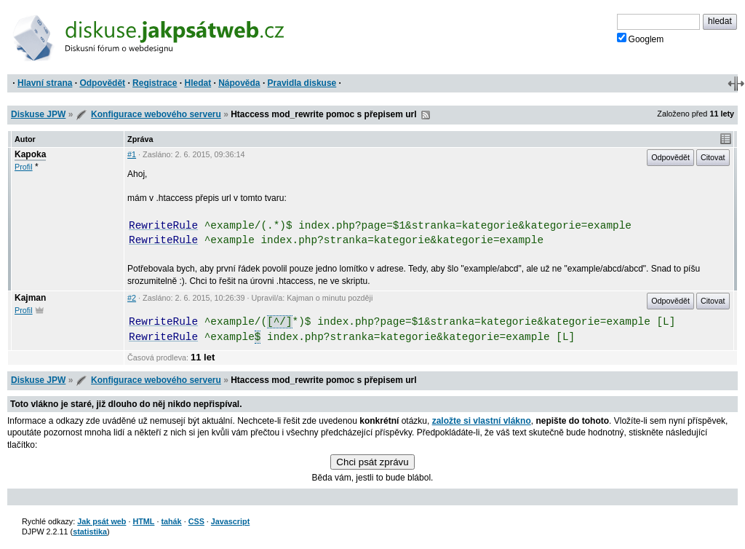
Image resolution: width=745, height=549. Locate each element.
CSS (196, 521)
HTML (143, 521)
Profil (24, 166)
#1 (131, 154)
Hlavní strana (44, 83)
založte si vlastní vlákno (481, 421)
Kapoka (30, 154)
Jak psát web (101, 521)
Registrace (154, 83)
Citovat (713, 157)
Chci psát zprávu (372, 462)
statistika (90, 531)
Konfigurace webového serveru (156, 114)
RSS (425, 115)
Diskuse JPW (38, 114)
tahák (171, 521)
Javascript (230, 521)
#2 (131, 297)
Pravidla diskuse (302, 83)
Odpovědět (102, 83)
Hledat (197, 83)
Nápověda (239, 83)
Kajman (30, 298)
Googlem (640, 38)
